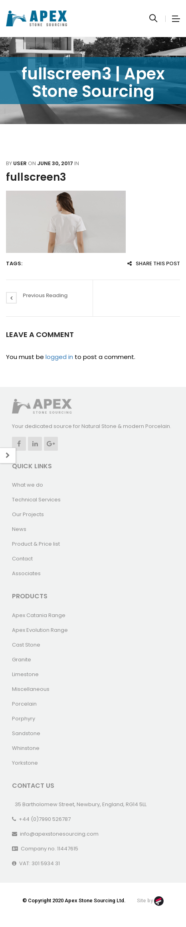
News (19, 529)
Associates (26, 573)
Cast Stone (26, 645)
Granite (21, 659)
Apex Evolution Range (40, 630)
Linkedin (35, 444)
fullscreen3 (36, 177)
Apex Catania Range (38, 615)
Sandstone (26, 733)
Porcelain (24, 704)
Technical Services (36, 499)
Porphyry (23, 718)
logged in (59, 357)
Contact (22, 558)
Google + (51, 444)
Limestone (25, 674)
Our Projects (28, 514)
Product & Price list (36, 544)
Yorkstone (25, 763)
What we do (27, 485)
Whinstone (26, 748)
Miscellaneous (30, 689)
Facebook (19, 444)
